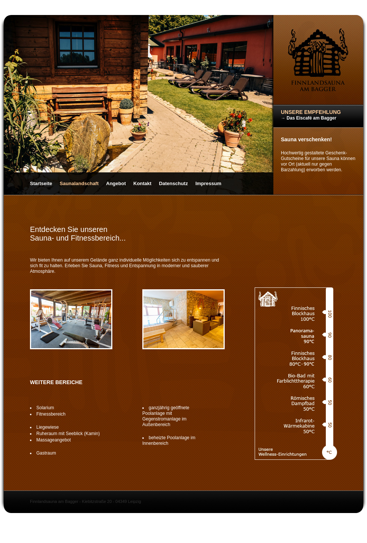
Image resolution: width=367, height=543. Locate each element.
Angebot (116, 183)
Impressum (208, 183)
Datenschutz (173, 183)
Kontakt (142, 183)
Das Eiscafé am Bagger (311, 118)
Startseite (41, 183)
